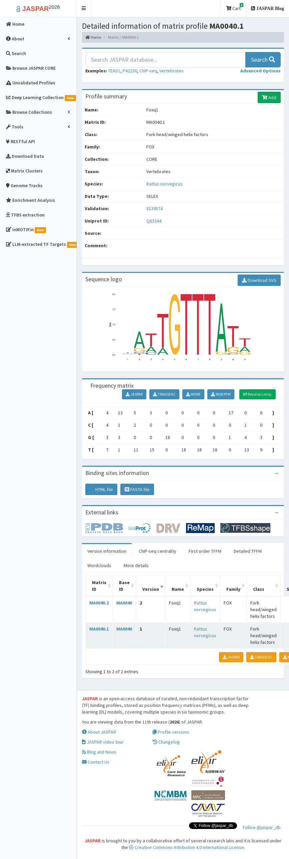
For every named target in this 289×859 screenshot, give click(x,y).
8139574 (154, 208)
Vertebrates (171, 71)
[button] (84, 8)
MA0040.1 (99, 629)
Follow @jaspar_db (262, 827)
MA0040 (124, 603)
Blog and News (99, 752)
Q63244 (154, 221)
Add (269, 97)
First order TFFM (205, 551)
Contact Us (95, 762)
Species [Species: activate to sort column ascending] (205, 589)
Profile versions (171, 732)
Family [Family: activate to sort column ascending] (233, 589)
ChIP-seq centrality (157, 551)
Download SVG (259, 280)
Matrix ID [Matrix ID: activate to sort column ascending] (99, 585)
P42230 (130, 71)
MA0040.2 (99, 603)
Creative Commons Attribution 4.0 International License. (187, 847)
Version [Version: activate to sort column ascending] (150, 589)
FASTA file (137, 489)
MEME (193, 394)
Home (93, 37)
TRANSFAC (164, 394)
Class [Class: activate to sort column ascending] (258, 589)
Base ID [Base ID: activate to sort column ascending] (124, 585)
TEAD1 (114, 71)
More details (136, 565)
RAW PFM (221, 394)
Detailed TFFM (248, 551)
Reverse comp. (257, 394)
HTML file (101, 489)
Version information (106, 551)
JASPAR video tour (103, 742)
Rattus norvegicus (164, 184)
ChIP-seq (148, 71)
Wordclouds (99, 565)
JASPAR (134, 394)
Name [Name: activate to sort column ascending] (178, 589)
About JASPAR (99, 732)
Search (263, 59)
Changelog (166, 742)
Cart (234, 7)
